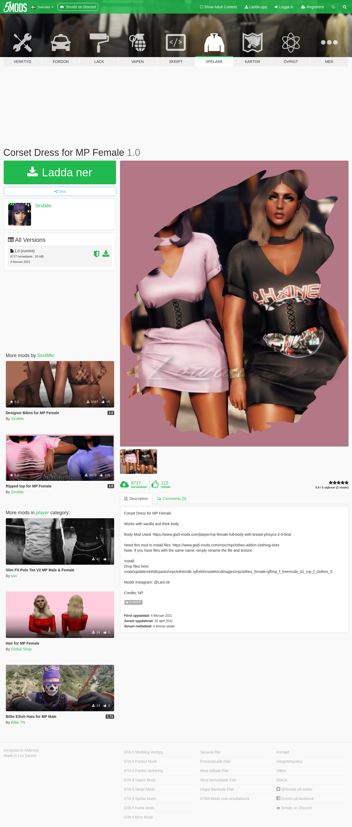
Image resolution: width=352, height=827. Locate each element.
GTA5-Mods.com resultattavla (224, 798)
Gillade (166, 487)
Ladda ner (59, 172)
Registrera (312, 7)
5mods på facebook (295, 798)
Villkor (281, 771)
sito (14, 576)
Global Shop (21, 649)
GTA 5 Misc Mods (138, 817)
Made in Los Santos (20, 755)
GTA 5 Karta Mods (139, 808)
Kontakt (282, 752)
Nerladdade (139, 487)
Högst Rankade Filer (217, 789)
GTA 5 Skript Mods (139, 789)
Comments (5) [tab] (171, 498)
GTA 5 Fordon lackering (143, 771)
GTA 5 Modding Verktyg (143, 752)
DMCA (281, 780)
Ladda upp (256, 7)
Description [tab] (136, 498)
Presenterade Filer (215, 761)
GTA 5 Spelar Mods (140, 798)
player (42, 512)
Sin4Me (43, 205)
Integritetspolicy (289, 761)
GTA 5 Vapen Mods (140, 780)
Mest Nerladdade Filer (218, 780)
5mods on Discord (293, 808)
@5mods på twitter (294, 789)
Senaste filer (210, 752)
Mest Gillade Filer (214, 771)
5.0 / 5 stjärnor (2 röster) (332, 487)
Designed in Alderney (21, 750)
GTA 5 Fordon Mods (140, 761)
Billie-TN (18, 722)
